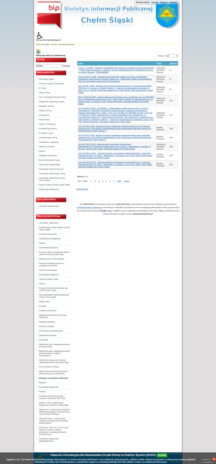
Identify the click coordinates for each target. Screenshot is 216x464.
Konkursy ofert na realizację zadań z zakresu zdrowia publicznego (54, 253)
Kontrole (42, 306)
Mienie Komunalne (47, 146)
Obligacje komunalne (48, 155)
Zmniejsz (173, 2)
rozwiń (162, 455)
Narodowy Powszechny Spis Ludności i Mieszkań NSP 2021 (52, 397)
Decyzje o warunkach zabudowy (53, 378)
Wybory (42, 243)
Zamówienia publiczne (48, 247)
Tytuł (80, 63)
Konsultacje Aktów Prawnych (51, 169)
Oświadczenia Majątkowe (50, 238)
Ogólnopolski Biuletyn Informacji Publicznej (52, 316)
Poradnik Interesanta (48, 234)
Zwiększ (154, 2)
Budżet (42, 151)
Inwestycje (43, 340)
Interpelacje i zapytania (49, 142)
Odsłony (173, 63)
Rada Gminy (44, 119)
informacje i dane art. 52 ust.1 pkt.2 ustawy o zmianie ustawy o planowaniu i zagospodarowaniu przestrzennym (54, 430)
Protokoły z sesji (46, 133)
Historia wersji (82, 189)
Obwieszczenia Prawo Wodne (51, 259)
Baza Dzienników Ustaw (49, 160)
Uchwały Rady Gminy (48, 137)
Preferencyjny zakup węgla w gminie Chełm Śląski (54, 228)
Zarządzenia (44, 115)
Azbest (42, 283)
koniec (127, 181)
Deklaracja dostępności (49, 189)
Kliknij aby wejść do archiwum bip (50, 55)
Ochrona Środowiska (48, 270)
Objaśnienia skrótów (47, 335)
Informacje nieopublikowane (51, 331)
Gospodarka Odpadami (49, 274)
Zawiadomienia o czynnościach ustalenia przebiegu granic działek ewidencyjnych (53, 420)
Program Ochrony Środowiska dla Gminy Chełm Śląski (53, 289)
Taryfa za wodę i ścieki (48, 279)
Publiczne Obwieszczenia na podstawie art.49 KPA (51, 264)
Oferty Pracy (44, 301)
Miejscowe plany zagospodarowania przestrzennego (54, 345)
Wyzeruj (163, 2)
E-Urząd (42, 88)
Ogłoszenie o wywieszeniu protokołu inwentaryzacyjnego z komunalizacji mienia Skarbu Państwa (54, 411)
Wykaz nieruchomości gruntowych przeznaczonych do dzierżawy (53, 372)
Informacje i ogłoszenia (49, 223)
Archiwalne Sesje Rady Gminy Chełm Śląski (52, 179)
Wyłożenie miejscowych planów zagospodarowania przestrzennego (54, 361)
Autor (159, 63)
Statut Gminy (44, 92)
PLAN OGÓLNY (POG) (49, 367)
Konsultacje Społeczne (48, 387)
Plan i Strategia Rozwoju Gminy (52, 97)
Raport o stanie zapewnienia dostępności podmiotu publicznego (53, 404)
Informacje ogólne (46, 79)
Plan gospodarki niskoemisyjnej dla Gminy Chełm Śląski (54, 296)
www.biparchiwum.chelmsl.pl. (89, 207)
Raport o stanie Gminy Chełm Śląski (54, 185)
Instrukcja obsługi (46, 326)
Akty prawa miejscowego (49, 164)
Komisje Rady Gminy (48, 128)
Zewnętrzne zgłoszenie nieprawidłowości (49, 440)
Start (47, 44)
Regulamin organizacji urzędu (51, 101)
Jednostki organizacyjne (49, 206)
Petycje (42, 391)
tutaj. (110, 211)
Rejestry (42, 382)
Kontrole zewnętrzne (48, 310)
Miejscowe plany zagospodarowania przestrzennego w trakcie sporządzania (54, 353)
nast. (119, 181)
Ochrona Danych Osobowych (51, 83)
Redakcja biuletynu (47, 322)
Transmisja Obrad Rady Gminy (52, 173)
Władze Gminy (45, 110)
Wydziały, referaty (46, 106)
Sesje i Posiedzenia (47, 124)
